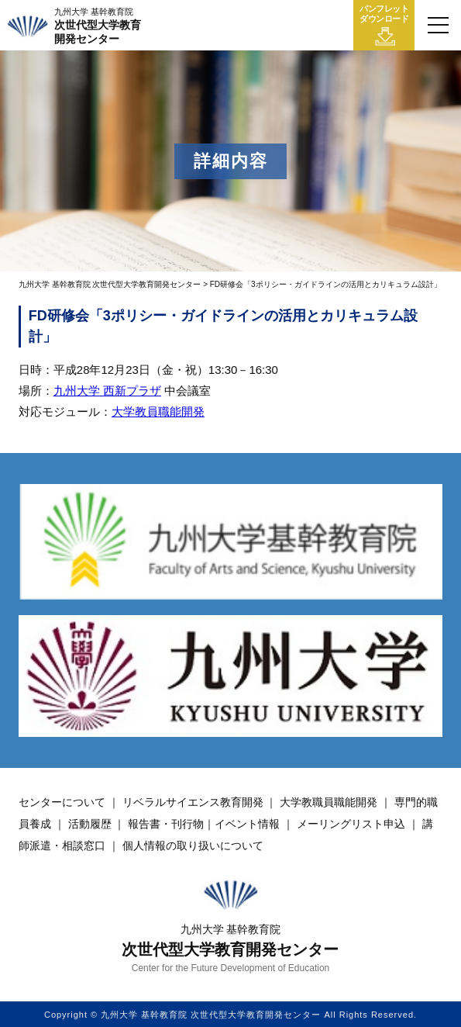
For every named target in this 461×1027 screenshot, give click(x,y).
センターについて (62, 802)
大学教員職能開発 (158, 411)
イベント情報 (247, 824)
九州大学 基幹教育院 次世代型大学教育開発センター (110, 284)
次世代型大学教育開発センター (97, 26)
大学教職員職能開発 (328, 802)
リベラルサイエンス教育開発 (192, 802)
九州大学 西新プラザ (107, 390)
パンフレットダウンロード (384, 25)
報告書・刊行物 (166, 824)
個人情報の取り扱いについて (192, 845)
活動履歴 (90, 824)
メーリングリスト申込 (351, 824)
